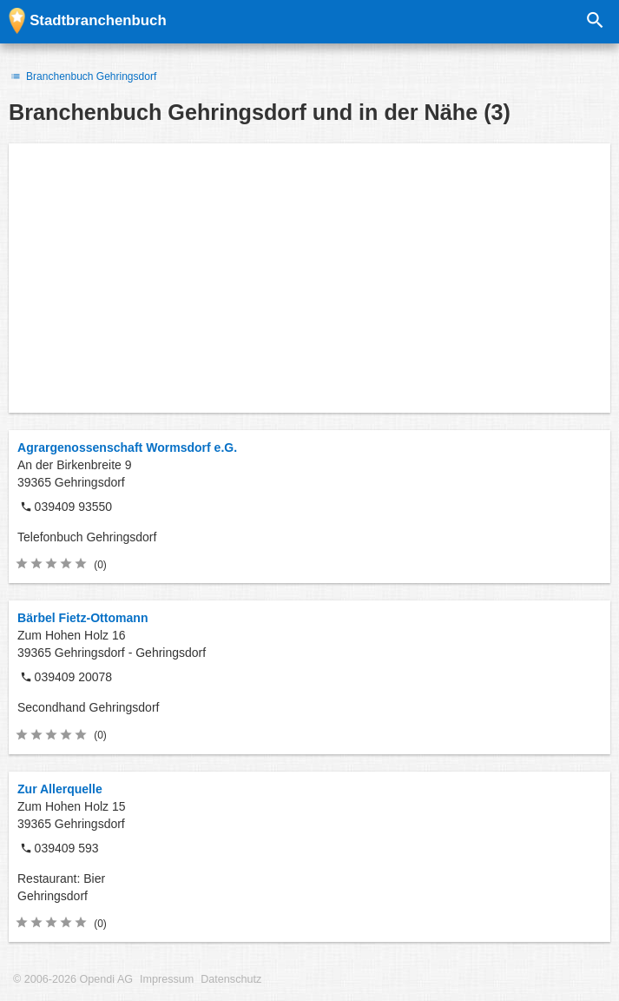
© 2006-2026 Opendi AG (73, 979)
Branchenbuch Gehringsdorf (82, 76)
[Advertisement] (309, 278)
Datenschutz (231, 979)
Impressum (167, 979)
